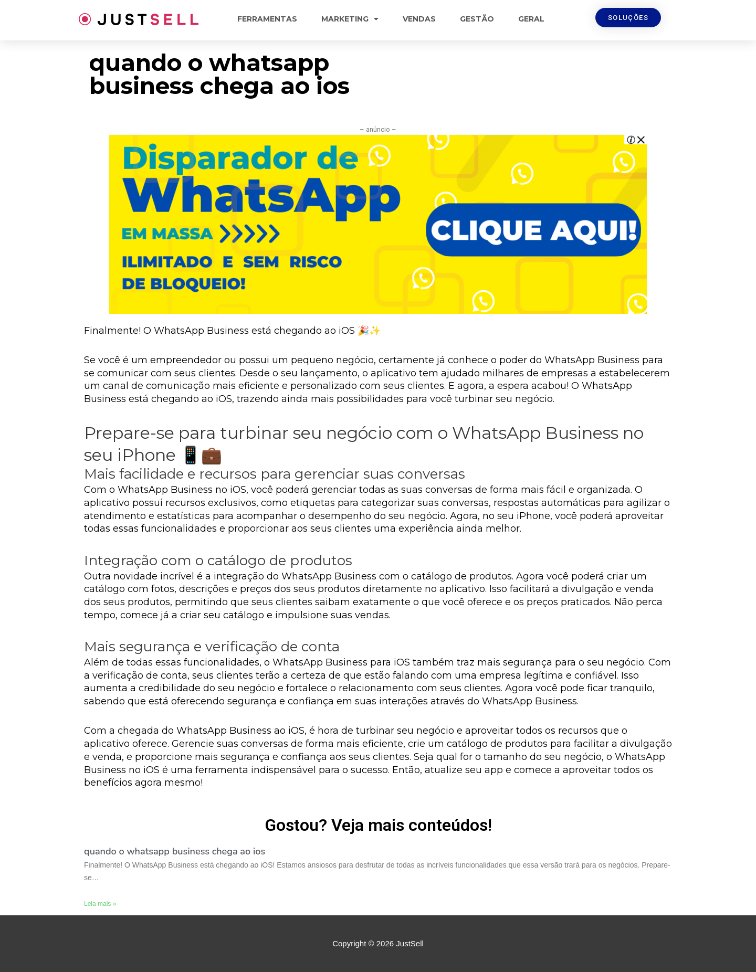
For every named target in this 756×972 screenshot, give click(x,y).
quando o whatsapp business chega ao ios (174, 851)
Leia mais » (100, 903)
